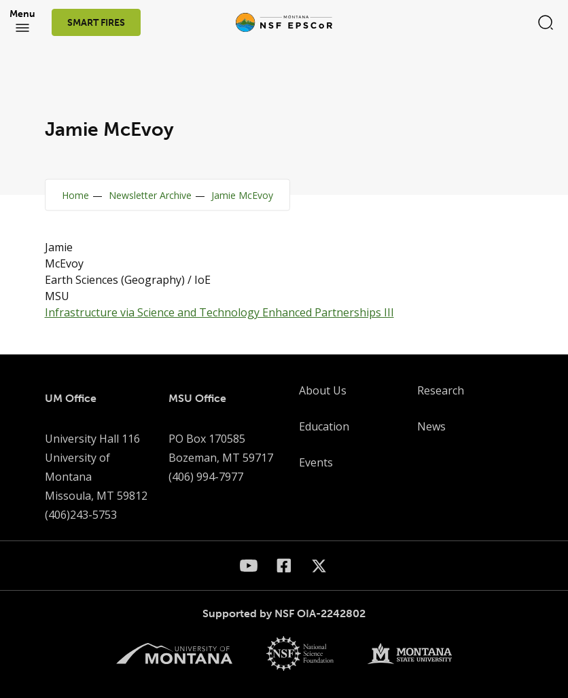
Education (324, 426)
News (431, 426)
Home (75, 195)
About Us (323, 390)
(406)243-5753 (81, 514)
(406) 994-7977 (205, 476)
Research (440, 390)
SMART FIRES (96, 23)
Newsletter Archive (150, 195)
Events (316, 462)
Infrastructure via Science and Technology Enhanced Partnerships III (219, 312)
